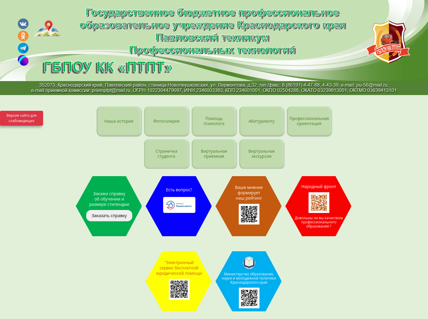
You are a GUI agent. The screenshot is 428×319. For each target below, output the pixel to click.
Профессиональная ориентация (309, 121)
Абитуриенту (261, 121)
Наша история (118, 121)
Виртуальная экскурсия (261, 153)
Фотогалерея (166, 121)
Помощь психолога (214, 121)
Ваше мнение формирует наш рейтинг (249, 204)
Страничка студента (166, 153)
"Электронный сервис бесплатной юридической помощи (179, 280)
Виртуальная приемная (214, 153)
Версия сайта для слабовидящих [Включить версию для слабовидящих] (22, 118)
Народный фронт (319, 206)
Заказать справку (109, 215)
